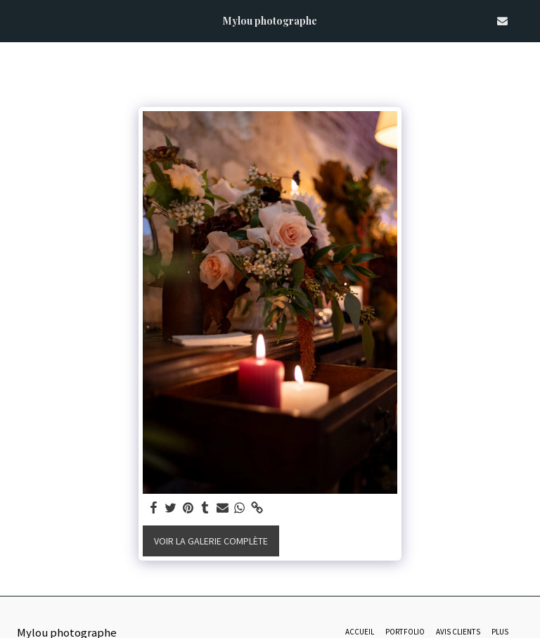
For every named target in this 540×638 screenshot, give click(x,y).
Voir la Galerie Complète (211, 541)
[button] (15, 20)
